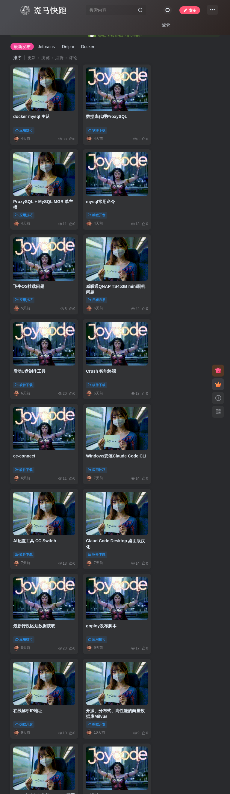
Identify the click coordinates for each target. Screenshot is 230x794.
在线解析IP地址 (170, 451)
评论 (73, 57)
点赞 (59, 57)
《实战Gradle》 (171, 619)
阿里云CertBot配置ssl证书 (110, 619)
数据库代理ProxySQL (105, 115)
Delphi (68, 46)
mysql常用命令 (27, 199)
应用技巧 (24, 129)
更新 (32, 57)
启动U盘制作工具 (29, 283)
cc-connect (167, 283)
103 (115, 742)
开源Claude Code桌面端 (108, 703)
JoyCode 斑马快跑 (88, 774)
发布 (189, 10)
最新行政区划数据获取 (34, 451)
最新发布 (22, 46)
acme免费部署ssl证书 (34, 619)
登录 (165, 24)
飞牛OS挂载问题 (100, 199)
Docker (87, 46)
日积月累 (166, 213)
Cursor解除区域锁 (30, 703)
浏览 (45, 57)
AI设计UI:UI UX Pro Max (179, 535)
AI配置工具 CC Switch (106, 367)
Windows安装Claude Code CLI (43, 367)
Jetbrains (46, 46)
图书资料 (166, 633)
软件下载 (95, 129)
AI (161, 549)
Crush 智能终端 (100, 283)
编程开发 (24, 213)
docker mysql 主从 (31, 115)
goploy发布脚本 (100, 451)
